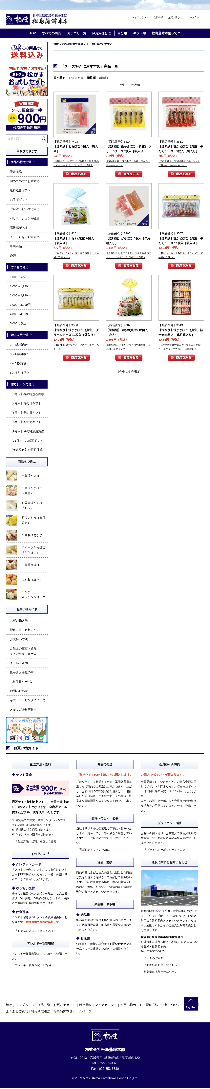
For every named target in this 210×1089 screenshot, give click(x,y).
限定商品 (16, 173)
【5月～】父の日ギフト (25, 413)
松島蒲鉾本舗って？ (166, 34)
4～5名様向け (19, 364)
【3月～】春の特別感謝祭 (27, 395)
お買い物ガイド (64, 1006)
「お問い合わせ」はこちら (160, 966)
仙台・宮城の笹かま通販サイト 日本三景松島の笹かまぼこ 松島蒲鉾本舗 (39, 20)
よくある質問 (19, 664)
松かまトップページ (20, 1006)
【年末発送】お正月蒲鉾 (26, 451)
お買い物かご (175, 17)
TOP (33, 34)
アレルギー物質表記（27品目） (34, 966)
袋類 (13, 256)
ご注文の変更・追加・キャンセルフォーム (25, 652)
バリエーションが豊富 (25, 219)
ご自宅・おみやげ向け (25, 210)
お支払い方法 (19, 640)
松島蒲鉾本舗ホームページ (160, 972)
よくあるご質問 (153, 959)
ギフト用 (139, 34)
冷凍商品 (16, 247)
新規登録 (85, 1006)
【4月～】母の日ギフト (25, 404)
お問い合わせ (19, 692)
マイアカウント (140, 17)
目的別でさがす (26, 152)
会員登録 (158, 17)
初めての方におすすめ (25, 182)
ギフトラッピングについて (28, 701)
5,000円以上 (18, 324)
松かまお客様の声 (22, 673)
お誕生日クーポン (22, 682)
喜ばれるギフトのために (94, 850)
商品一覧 (44, 1006)
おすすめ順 (76, 78)
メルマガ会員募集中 (23, 710)
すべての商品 (51, 34)
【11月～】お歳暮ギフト (26, 441)
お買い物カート (131, 1006)
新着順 (103, 78)
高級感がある (19, 228)
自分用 (122, 34)
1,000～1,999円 (20, 287)
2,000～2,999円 (20, 296)
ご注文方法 (193, 17)
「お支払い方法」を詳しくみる (34, 931)
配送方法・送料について (26, 631)
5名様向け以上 (19, 373)
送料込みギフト (20, 191)
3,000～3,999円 (20, 306)
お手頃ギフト (19, 201)
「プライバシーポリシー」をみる (164, 850)
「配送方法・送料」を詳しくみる (35, 842)
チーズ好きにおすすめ (25, 238)
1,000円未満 (18, 278)
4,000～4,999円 (20, 315)
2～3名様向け (19, 346)
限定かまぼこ (101, 34)
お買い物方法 (19, 621)
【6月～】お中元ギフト (25, 423)
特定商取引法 (40, 1012)
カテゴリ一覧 (76, 34)
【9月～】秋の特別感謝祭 (27, 432)
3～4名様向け (19, 355)
